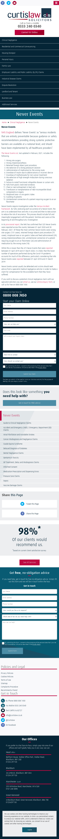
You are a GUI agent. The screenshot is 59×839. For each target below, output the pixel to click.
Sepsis (5, 481)
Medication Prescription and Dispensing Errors (21, 472)
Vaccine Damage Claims (12, 485)
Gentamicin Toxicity (11, 458)
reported (49, 248)
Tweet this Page (32, 504)
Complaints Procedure (9, 687)
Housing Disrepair (8, 53)
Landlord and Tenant (10, 92)
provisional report (12, 224)
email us (26, 282)
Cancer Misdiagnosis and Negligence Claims (20, 439)
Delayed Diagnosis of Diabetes (15, 448)
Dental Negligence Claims (13, 453)
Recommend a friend (9, 690)
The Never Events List (9, 153)
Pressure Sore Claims (11, 476)
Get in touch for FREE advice (29, 403)
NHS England (7, 132)
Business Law (7, 98)
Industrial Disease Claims (11, 79)
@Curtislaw (10, 720)
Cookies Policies (7, 677)
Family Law (6, 66)
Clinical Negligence (9, 40)
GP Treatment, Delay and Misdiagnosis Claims (21, 462)
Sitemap (4, 683)
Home (4, 122)
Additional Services (9, 104)
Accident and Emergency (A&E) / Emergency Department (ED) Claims (27, 429)
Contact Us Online (30, 32)
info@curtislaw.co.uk (14, 715)
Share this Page (32, 514)
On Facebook (11, 725)
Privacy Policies (7, 673)
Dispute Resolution (9, 85)
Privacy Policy (42, 367)
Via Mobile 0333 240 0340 (16, 706)
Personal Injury (8, 59)
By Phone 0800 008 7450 (15, 701)
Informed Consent (10, 467)
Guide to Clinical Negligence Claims (17, 423)
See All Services (29, 562)
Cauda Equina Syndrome (12, 444)
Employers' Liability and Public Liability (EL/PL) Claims (23, 72)
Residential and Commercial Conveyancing (18, 47)
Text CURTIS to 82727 (14, 710)
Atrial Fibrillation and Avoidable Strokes (18, 435)
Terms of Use (6, 680)
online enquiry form (44, 282)
